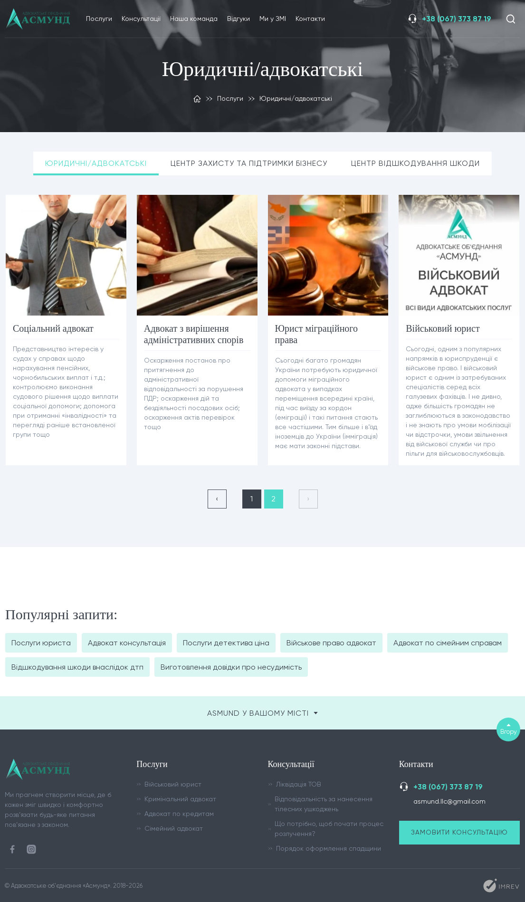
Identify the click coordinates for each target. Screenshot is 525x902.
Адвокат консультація (127, 642)
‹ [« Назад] (217, 498)
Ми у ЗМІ (272, 18)
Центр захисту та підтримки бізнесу (249, 163)
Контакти (310, 18)
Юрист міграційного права (316, 334)
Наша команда (194, 18)
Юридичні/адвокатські (96, 163)
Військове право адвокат (331, 642)
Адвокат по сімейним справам (447, 642)
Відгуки (238, 18)
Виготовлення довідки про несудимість (231, 667)
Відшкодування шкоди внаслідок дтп (77, 667)
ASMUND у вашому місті (262, 713)
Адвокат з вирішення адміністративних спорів (194, 334)
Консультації (141, 18)
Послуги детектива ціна (226, 642)
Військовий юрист (442, 328)
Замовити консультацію (459, 832)
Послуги (99, 18)
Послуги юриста (41, 642)
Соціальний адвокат (53, 328)
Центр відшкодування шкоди (416, 163)
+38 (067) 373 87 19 (456, 18)
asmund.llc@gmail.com (449, 801)
